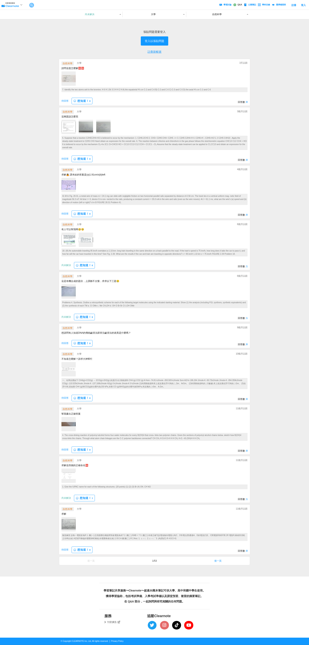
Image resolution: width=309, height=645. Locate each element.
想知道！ (81, 100)
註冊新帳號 (154, 51)
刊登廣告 (113, 622)
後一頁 (218, 560)
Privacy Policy (117, 641)
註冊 (294, 5)
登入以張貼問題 (154, 41)
